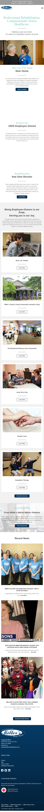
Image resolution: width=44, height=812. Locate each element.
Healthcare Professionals (7, 767)
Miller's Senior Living (28, 806)
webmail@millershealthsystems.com (10, 748)
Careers (3, 761)
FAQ (2, 763)
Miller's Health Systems (7, 807)
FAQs (16, 807)
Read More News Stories (22, 720)
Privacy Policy (4, 806)
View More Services (22, 497)
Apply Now (30, 3)
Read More (24, 596)
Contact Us (14, 3)
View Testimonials (22, 527)
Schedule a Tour (22, 3)
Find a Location (22, 90)
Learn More (22, 198)
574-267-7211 (4, 746)
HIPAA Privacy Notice (15, 806)
